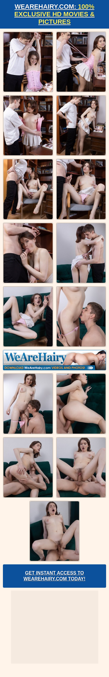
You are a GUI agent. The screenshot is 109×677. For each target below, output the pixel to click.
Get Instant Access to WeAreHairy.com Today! (54, 575)
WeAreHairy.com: (54, 14)
